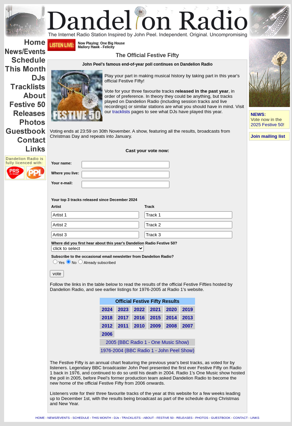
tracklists (121, 111)
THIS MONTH (101, 418)
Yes (61, 263)
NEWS (257, 114)
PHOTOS (201, 418)
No (74, 263)
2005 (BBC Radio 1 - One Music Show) (147, 342)
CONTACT (240, 418)
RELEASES (184, 418)
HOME (40, 418)
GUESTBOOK (221, 418)
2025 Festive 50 (267, 124)
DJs (116, 418)
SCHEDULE (80, 418)
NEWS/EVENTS (58, 418)
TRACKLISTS (131, 418)
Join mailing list (268, 136)
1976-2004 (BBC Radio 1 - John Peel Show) (147, 350)
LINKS (254, 418)
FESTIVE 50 (164, 418)
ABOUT (148, 418)
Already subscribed (100, 263)
